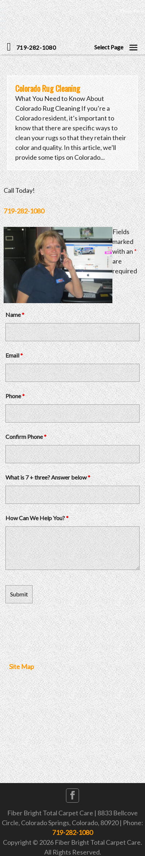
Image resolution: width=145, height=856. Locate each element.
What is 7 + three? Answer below (47, 477)
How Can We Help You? (37, 517)
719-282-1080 (24, 211)
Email (14, 355)
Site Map (21, 666)
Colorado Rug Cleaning (47, 88)
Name (14, 314)
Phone (15, 395)
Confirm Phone (25, 436)
